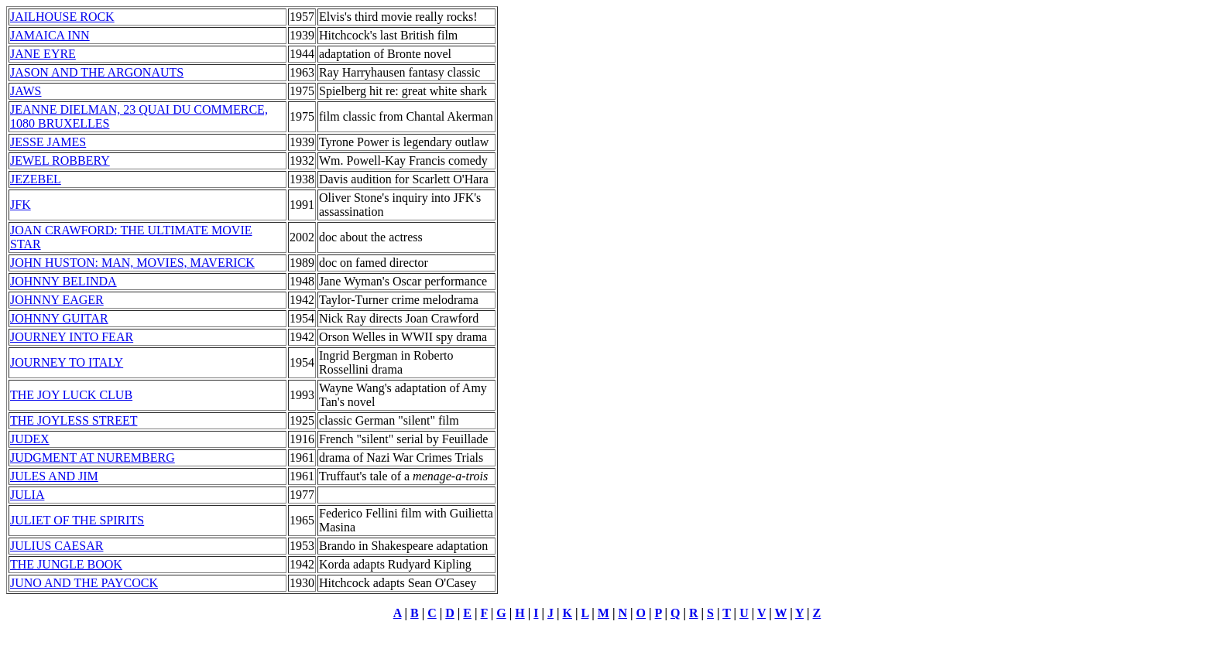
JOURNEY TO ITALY (66, 362)
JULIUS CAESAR (56, 545)
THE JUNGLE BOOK (66, 564)
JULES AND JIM (54, 476)
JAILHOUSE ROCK (62, 16)
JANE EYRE (43, 53)
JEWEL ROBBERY (60, 160)
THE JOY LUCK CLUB (71, 394)
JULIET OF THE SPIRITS (77, 520)
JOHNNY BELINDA (63, 281)
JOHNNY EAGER (57, 299)
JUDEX (30, 439)
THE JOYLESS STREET (73, 420)
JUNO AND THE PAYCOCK (84, 582)
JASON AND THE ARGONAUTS (96, 72)
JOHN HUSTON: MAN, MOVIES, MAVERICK (132, 262)
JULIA (27, 494)
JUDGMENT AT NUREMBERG (92, 457)
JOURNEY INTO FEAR (71, 336)
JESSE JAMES (48, 142)
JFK (20, 204)
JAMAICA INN (50, 35)
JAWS (26, 90)
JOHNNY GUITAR (59, 318)
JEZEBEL (35, 179)
